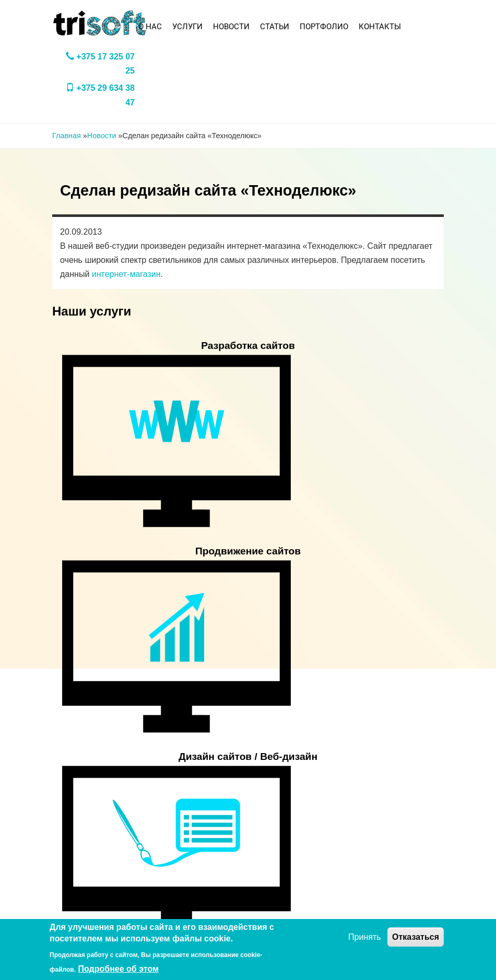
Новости (231, 26)
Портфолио (324, 26)
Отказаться (415, 937)
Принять (364, 937)
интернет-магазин (126, 274)
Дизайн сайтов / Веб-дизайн (248, 756)
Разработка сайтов (248, 345)
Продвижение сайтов (248, 551)
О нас (150, 26)
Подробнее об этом (118, 968)
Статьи (274, 26)
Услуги (187, 26)
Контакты (380, 26)
